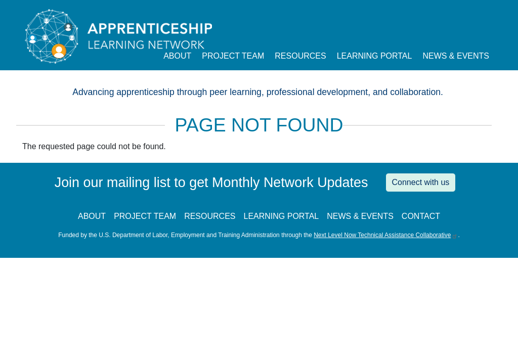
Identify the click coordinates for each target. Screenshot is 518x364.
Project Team (233, 56)
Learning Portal (374, 56)
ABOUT (92, 216)
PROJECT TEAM (145, 216)
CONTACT (421, 216)
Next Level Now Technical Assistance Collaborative (386, 235)
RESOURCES (209, 216)
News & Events (455, 56)
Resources (300, 56)
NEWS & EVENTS (360, 216)
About (177, 56)
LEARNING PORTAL (281, 216)
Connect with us (421, 182)
